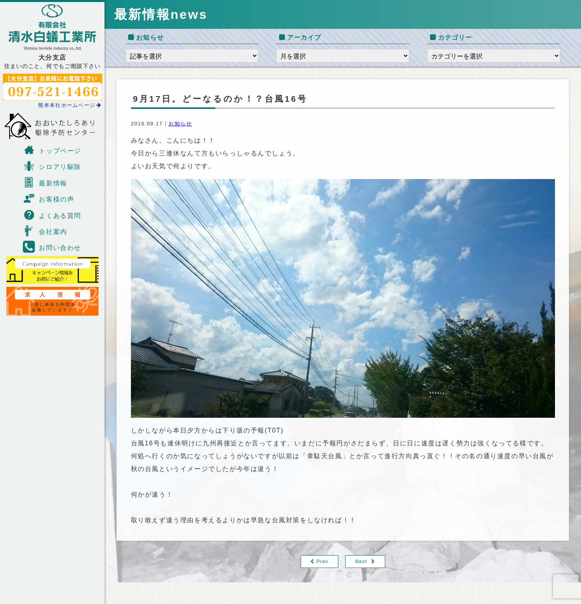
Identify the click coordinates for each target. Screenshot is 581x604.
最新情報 (45, 182)
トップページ (52, 150)
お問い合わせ (52, 247)
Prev (322, 562)
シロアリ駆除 (52, 166)
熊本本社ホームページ (69, 105)
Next (361, 562)
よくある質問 (52, 215)
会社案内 (45, 231)
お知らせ (180, 124)
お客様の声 (48, 198)
